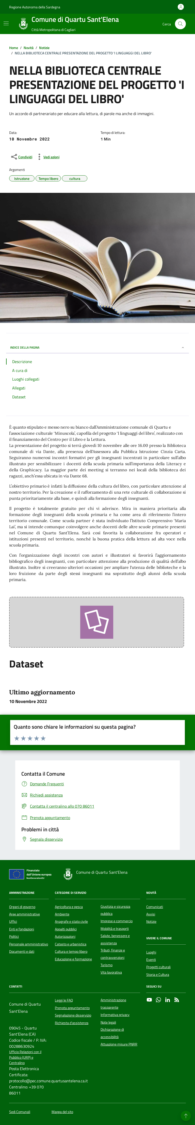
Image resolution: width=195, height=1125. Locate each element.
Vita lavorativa (111, 972)
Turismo (106, 965)
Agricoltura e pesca (69, 907)
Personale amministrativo (28, 944)
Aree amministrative (24, 914)
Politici (14, 936)
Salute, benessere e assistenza (115, 939)
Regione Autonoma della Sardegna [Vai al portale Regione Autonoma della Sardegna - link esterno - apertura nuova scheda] (34, 7)
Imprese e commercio (117, 921)
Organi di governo (22, 907)
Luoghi (151, 952)
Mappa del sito (62, 1112)
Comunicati (154, 907)
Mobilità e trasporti (115, 928)
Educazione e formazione (73, 959)
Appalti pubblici (66, 929)
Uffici (13, 921)
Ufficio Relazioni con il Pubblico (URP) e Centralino (25, 1057)
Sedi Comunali (19, 1112)
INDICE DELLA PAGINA (97, 347)
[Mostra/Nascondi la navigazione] (6, 23)
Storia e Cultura (157, 974)
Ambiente (62, 914)
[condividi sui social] (21, 157)
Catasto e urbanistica (70, 944)
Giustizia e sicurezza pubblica (115, 910)
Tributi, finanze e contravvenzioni (113, 953)
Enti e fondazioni (21, 929)
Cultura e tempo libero (71, 951)
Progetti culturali (158, 967)
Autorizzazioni (65, 936)
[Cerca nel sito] (180, 24)
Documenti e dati (21, 951)
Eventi (151, 959)
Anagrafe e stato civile (71, 921)
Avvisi (150, 914)
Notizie (151, 921)
